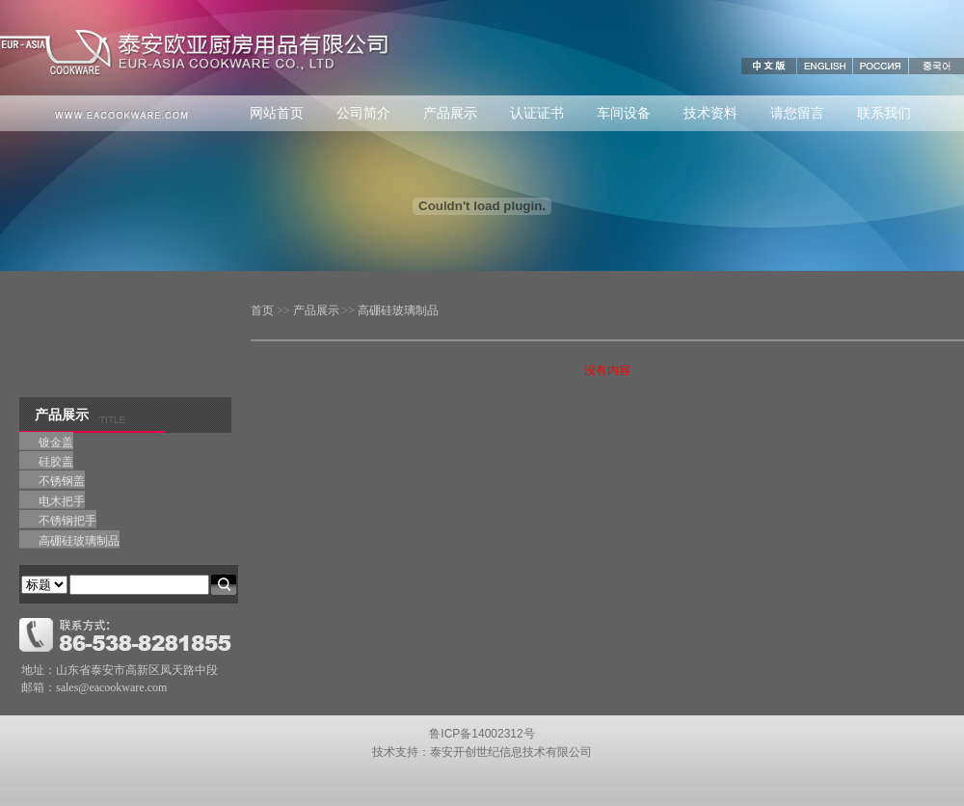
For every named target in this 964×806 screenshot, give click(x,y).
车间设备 (624, 113)
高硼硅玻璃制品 (398, 310)
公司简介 (363, 113)
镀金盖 (56, 442)
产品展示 (450, 113)
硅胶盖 (56, 462)
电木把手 (62, 501)
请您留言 (797, 113)
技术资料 (710, 113)
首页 (262, 310)
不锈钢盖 (62, 481)
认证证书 (537, 113)
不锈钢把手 (67, 520)
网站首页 (277, 113)
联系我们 (884, 113)
